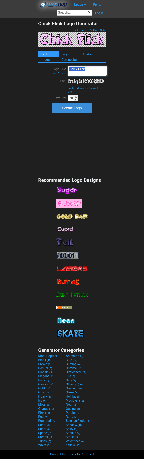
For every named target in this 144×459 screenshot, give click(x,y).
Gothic (71, 92)
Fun (43, 380)
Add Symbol (59, 73)
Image (45, 60)
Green (73, 392)
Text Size (60, 98)
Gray (43, 392)
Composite (69, 60)
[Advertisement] (19, 80)
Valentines (75, 441)
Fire (70, 376)
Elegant (46, 376)
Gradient (74, 388)
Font (63, 81)
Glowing (74, 384)
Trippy (44, 441)
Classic (45, 372)
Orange (46, 409)
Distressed (76, 372)
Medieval (75, 400)
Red (43, 417)
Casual (45, 368)
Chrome (74, 368)
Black (45, 360)
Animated (74, 356)
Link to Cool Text (82, 454)
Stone (72, 437)
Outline (94, 30)
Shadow (87, 54)
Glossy (45, 384)
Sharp (44, 429)
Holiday (73, 396)
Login (99, 13)
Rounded (47, 421)
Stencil (45, 437)
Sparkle (73, 433)
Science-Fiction (78, 421)
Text (44, 54)
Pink (76, 30)
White (44, 445)
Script (44, 425)
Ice (42, 400)
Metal (44, 404)
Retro (71, 417)
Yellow (73, 445)
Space (44, 433)
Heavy (45, 396)
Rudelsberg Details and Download (83, 88)
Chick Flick (87, 71)
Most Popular (47, 356)
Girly (102, 30)
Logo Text (59, 71)
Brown (44, 364)
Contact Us (58, 454)
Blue (71, 360)
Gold (44, 388)
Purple (84, 30)
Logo (65, 54)
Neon (71, 404)
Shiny (71, 429)
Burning (73, 364)
